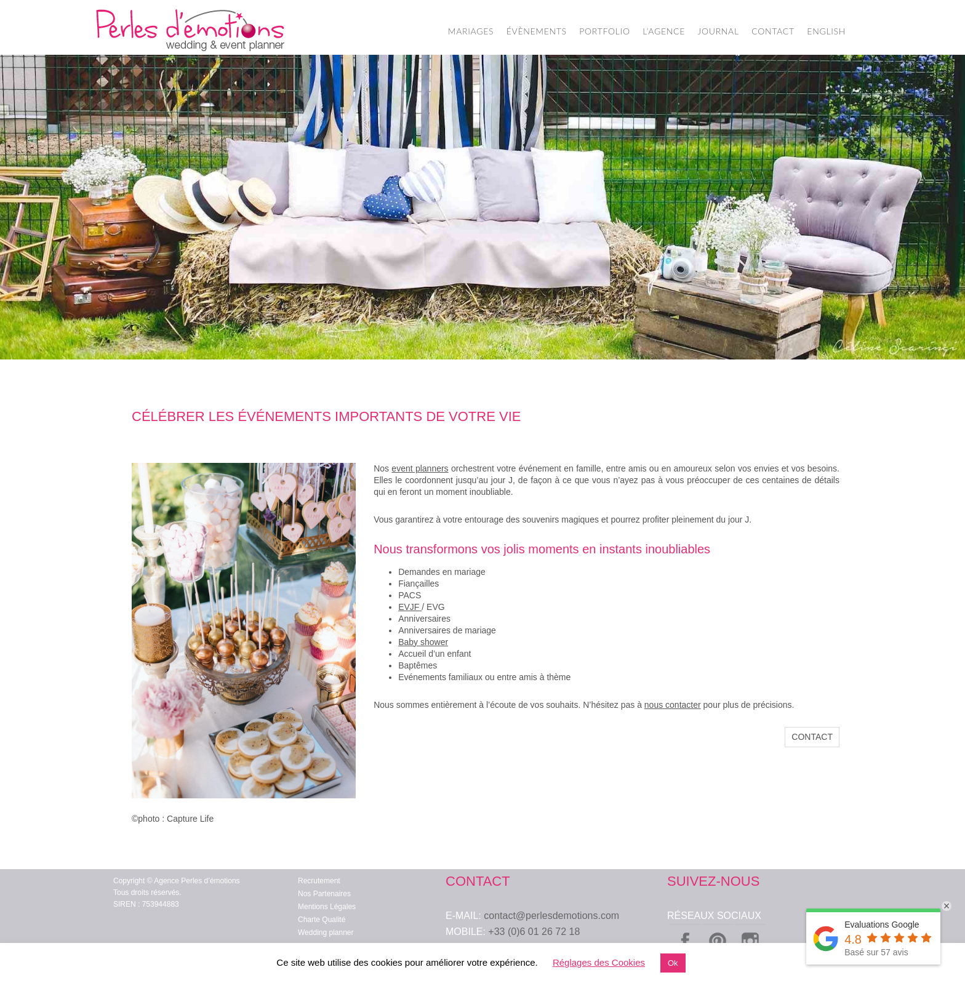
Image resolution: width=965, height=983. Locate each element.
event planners (419, 468)
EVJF (410, 607)
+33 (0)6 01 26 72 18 (534, 931)
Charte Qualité (321, 919)
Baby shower (423, 642)
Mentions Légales (327, 906)
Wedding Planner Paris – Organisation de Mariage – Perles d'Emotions (190, 30)
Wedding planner (326, 932)
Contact (812, 737)
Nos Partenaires (324, 893)
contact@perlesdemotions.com (551, 915)
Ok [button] (673, 963)
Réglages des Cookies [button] (599, 962)
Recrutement (319, 881)
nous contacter (672, 705)
